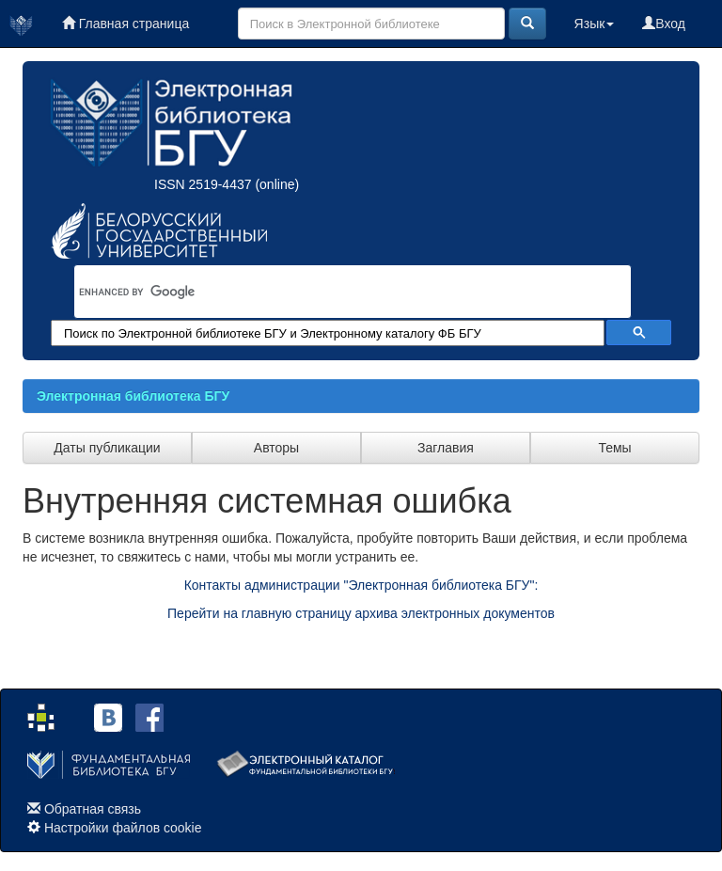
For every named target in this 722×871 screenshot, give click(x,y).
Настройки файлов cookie (123, 827)
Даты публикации (107, 447)
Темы (614, 447)
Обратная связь (92, 808)
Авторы (276, 447)
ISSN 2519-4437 (203, 184)
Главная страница (125, 23)
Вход (663, 23)
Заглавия (445, 447)
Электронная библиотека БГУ (133, 396)
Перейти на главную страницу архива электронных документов (361, 613)
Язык (594, 23)
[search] (328, 291)
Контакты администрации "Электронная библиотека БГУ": (361, 585)
